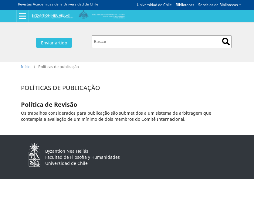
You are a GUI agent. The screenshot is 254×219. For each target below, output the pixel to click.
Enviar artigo (54, 43)
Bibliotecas (185, 4)
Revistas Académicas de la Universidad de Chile (58, 4)
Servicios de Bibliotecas (218, 4)
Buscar (226, 41)
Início (26, 66)
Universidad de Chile (154, 4)
